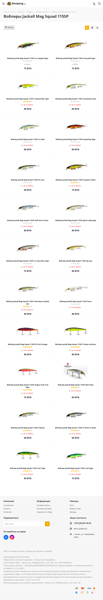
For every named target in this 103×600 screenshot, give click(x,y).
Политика (7, 512)
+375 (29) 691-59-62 (82, 523)
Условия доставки (44, 509)
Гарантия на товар (44, 512)
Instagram (12, 537)
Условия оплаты (43, 505)
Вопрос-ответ (75, 509)
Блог (72, 505)
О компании (9, 505)
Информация (43, 501)
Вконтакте (6, 537)
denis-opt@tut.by (80, 529)
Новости (7, 509)
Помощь (74, 501)
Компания (9, 501)
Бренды (73, 512)
